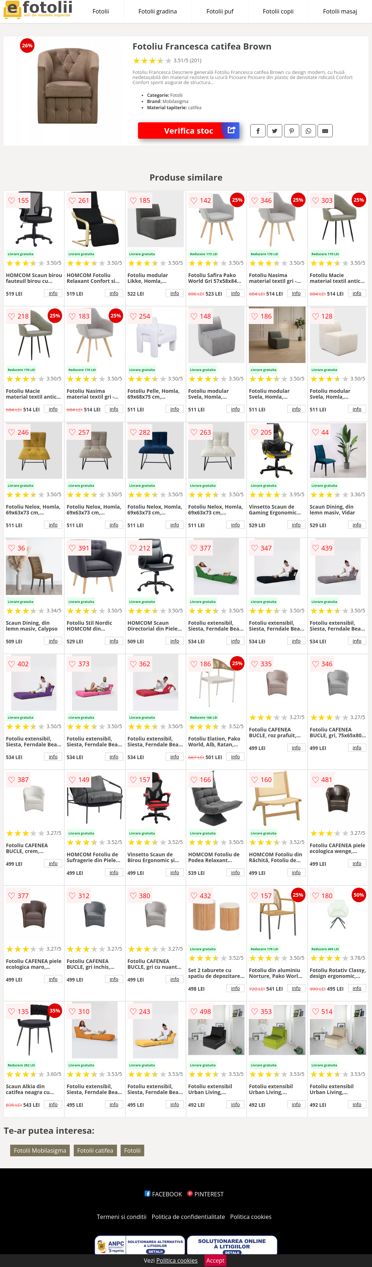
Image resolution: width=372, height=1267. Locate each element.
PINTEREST (205, 1194)
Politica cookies (251, 1217)
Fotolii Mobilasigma (40, 1150)
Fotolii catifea (95, 1150)
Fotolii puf (219, 11)
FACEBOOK (163, 1194)
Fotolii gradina (157, 11)
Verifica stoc (201, 130)
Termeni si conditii (122, 1217)
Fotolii (101, 11)
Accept (215, 1260)
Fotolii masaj (340, 11)
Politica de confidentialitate (188, 1217)
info (53, 293)
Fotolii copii (278, 11)
